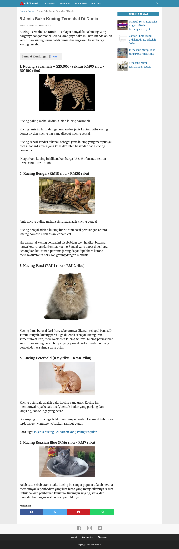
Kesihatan (65, 3)
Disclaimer (103, 537)
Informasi (50, 3)
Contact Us (87, 537)
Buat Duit (96, 3)
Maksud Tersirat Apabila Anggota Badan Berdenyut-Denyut (143, 25)
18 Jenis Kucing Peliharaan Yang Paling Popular (65, 432)
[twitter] (55, 512)
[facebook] (31, 512)
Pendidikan (81, 3)
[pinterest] (78, 512)
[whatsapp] (102, 512)
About (74, 537)
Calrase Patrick (28, 25)
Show (53, 56)
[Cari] (157, 4)
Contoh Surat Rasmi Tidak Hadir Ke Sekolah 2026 (142, 39)
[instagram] (89, 530)
